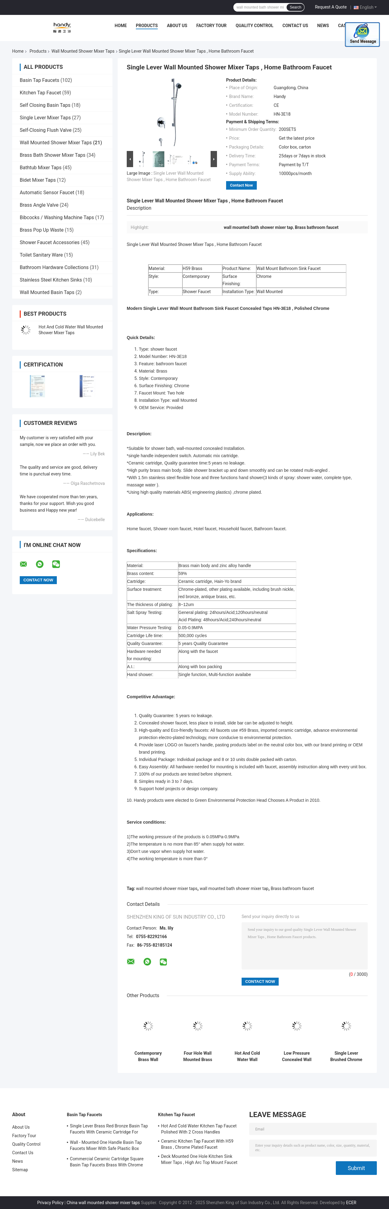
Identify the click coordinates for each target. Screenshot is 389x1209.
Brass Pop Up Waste (42, 230)
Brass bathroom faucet (292, 888)
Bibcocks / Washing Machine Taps (57, 217)
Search (295, 7)
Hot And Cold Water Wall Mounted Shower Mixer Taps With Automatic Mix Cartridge (247, 1056)
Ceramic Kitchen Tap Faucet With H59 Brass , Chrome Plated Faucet (197, 1144)
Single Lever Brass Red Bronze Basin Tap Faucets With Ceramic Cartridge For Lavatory (109, 1129)
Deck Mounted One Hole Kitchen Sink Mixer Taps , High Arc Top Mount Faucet (199, 1159)
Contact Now (241, 185)
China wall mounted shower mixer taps (103, 1202)
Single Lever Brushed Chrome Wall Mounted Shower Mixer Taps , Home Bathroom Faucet (346, 1056)
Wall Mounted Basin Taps (47, 292)
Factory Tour (211, 25)
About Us (177, 25)
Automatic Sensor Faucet (47, 192)
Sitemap (20, 1169)
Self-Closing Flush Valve (45, 130)
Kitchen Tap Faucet (40, 93)
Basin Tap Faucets (39, 80)
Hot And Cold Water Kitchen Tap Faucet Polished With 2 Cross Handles (199, 1128)
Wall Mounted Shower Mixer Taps (82, 51)
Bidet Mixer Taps (38, 180)
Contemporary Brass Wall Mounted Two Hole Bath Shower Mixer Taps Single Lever (148, 1056)
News (323, 25)
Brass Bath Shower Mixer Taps (52, 155)
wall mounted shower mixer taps (167, 888)
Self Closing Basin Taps (45, 105)
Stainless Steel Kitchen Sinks (51, 280)
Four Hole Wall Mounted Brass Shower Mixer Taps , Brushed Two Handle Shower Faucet (198, 1056)
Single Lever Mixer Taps (45, 118)
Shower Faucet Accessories (50, 242)
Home (121, 25)
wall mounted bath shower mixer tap (234, 888)
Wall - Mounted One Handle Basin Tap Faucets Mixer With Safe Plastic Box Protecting (106, 1146)
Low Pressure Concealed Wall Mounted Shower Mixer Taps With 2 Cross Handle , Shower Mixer (297, 1056)
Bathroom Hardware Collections (54, 267)
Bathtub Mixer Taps (41, 167)
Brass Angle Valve (39, 205)
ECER (351, 1202)
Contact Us (295, 25)
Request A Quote (330, 7)
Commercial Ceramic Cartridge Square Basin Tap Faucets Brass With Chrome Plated (106, 1162)
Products (147, 25)
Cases (344, 25)
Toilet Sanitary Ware (41, 255)
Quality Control (255, 25)
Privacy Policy (50, 1202)
